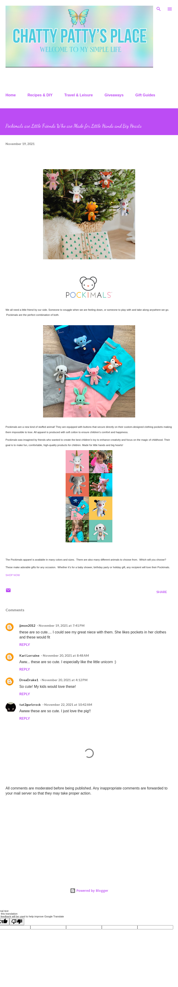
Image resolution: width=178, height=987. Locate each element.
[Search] (158, 8)
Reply (24, 644)
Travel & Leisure (78, 95)
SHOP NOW (13, 575)
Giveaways (114, 95)
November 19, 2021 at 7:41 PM (62, 625)
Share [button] (161, 592)
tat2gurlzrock (30, 704)
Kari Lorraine (29, 655)
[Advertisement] (89, 836)
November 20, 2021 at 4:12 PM (65, 680)
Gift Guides (145, 95)
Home (11, 95)
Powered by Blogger (89, 890)
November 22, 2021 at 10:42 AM (68, 704)
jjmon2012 (27, 625)
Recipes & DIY (40, 95)
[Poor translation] (16, 921)
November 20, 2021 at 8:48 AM (66, 655)
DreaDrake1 (28, 680)
